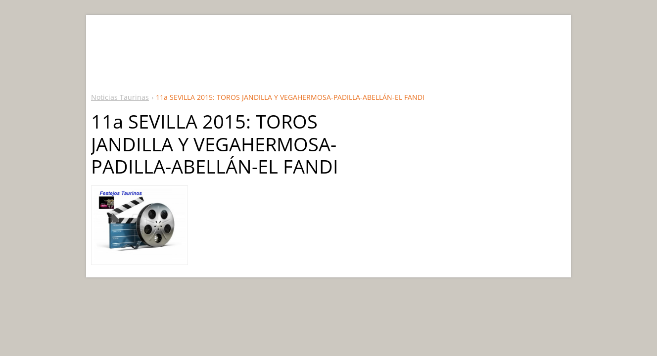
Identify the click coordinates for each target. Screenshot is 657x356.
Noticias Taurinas (120, 97)
